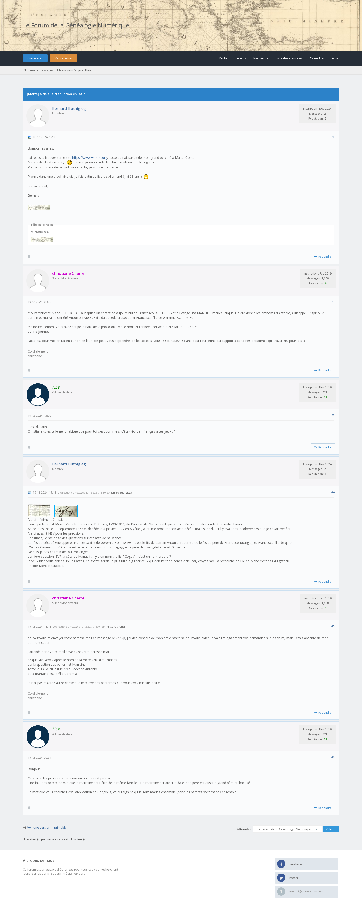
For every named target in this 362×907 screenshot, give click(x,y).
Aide (335, 58)
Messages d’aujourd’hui (74, 70)
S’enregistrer (63, 58)
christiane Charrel (115, 626)
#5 (332, 626)
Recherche (260, 58)
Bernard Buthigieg (69, 108)
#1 (332, 136)
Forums (241, 58)
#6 (332, 757)
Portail (223, 58)
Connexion (35, 58)
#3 (332, 415)
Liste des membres (289, 58)
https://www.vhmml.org (89, 157)
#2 (332, 301)
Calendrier (317, 58)
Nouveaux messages (39, 70)
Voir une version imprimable (47, 827)
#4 (332, 492)
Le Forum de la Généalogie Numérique (76, 25)
